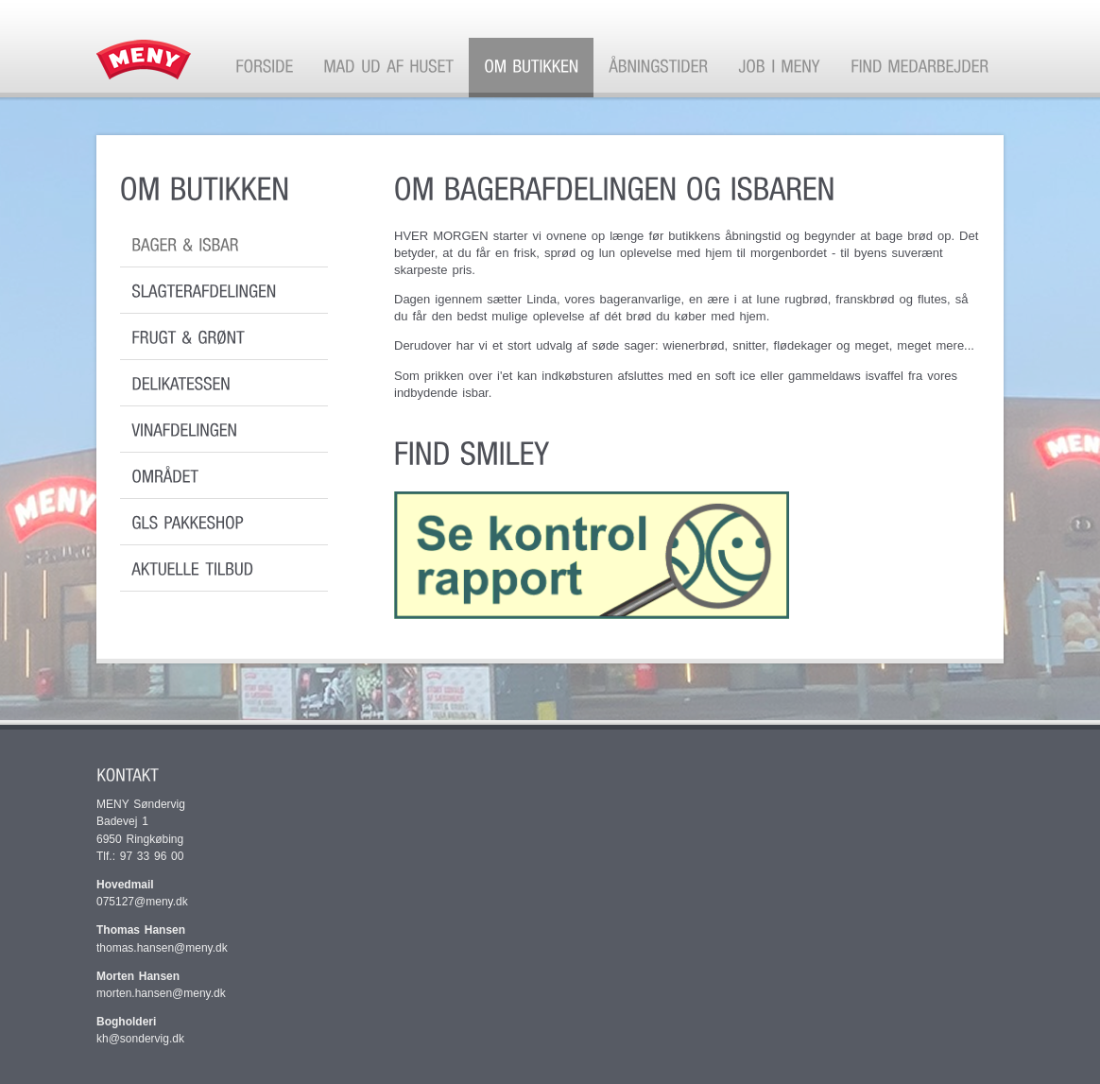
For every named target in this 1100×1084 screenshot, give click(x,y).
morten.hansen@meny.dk (161, 993)
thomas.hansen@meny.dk (162, 948)
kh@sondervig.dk (142, 1038)
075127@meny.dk (142, 901)
